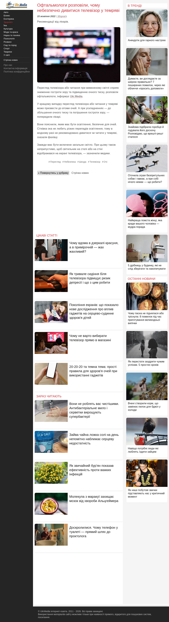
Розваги (7, 42)
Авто (6, 12)
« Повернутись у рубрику (53, 173)
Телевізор (95, 161)
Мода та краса (11, 32)
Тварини (8, 52)
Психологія (9, 38)
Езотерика (9, 19)
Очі (105, 161)
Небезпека (70, 161)
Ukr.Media (76, 96)
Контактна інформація (15, 68)
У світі (7, 55)
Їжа (5, 25)
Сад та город (10, 45)
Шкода (82, 161)
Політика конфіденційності (18, 71)
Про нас (8, 65)
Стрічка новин (80, 173)
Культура (8, 28)
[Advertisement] (79, 203)
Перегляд (55, 161)
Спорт (7, 48)
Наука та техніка (12, 35)
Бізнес (7, 15)
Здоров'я (62, 16)
